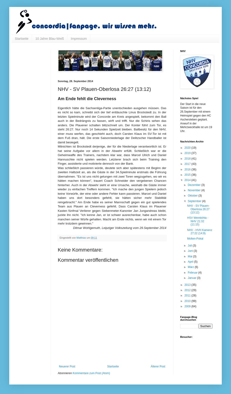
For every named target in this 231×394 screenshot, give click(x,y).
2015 (188, 174)
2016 (188, 169)
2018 (188, 158)
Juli (190, 245)
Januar (192, 278)
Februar (193, 272)
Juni (191, 250)
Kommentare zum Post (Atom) (91, 373)
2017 (188, 164)
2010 (188, 301)
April (191, 261)
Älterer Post (158, 366)
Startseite (21, 38)
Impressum (79, 38)
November (194, 190)
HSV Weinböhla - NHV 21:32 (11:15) (197, 221)
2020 (188, 147)
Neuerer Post (67, 366)
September (195, 201)
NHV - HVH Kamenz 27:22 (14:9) (199, 231)
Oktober (193, 195)
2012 (188, 290)
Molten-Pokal (195, 238)
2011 (188, 295)
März (191, 267)
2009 (188, 306)
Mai (190, 256)
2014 (188, 180)
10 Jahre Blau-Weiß (49, 38)
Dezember (194, 185)
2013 (188, 284)
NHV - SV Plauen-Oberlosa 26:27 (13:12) (198, 209)
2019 (188, 153)
